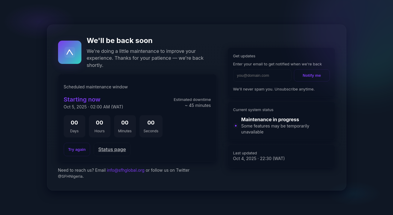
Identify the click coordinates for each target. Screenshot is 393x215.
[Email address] (262, 75)
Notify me (312, 75)
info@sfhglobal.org (126, 170)
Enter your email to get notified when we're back (277, 64)
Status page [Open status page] (112, 149)
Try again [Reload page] (77, 149)
